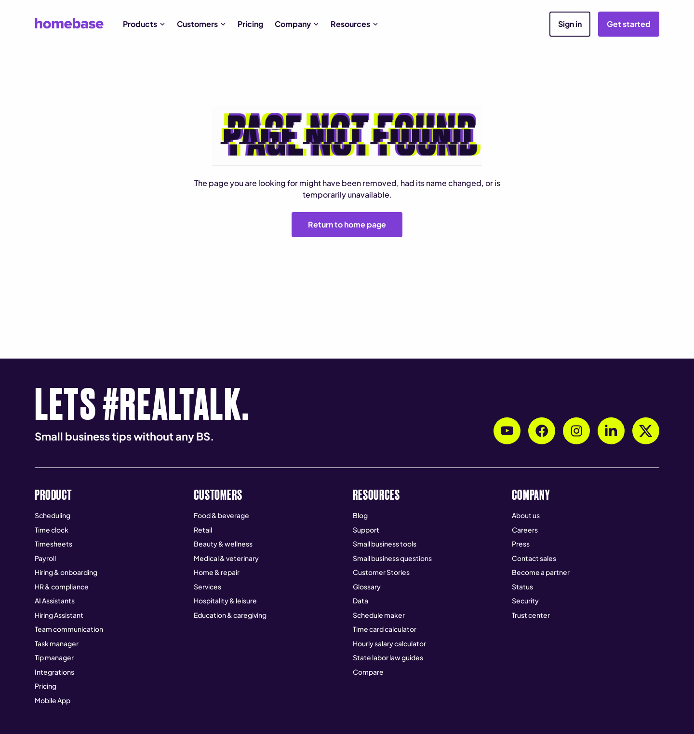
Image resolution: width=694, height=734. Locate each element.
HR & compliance (62, 586)
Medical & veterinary (226, 558)
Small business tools (384, 543)
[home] (69, 23)
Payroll (45, 558)
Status (522, 586)
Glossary (367, 586)
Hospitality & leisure (225, 600)
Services (207, 586)
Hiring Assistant (59, 615)
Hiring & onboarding (66, 572)
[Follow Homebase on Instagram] (576, 430)
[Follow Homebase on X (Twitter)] (645, 430)
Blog (360, 515)
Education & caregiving (230, 615)
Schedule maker (379, 615)
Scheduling (52, 515)
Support (366, 529)
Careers (525, 529)
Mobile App (52, 700)
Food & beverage (221, 515)
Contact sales (534, 558)
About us (526, 515)
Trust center (531, 615)
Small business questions (392, 558)
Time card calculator (384, 629)
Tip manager (54, 657)
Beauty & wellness (223, 543)
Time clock (51, 529)
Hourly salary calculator (389, 643)
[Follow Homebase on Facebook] (541, 430)
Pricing (250, 24)
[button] (144, 24)
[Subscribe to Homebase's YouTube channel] (507, 430)
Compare (368, 671)
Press (521, 543)
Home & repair (217, 572)
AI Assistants (55, 600)
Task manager (57, 643)
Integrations (54, 671)
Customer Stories (381, 572)
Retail (203, 529)
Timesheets (53, 543)
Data (360, 600)
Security (525, 600)
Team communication (69, 629)
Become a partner (541, 572)
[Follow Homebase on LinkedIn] (611, 430)
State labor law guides (388, 657)
